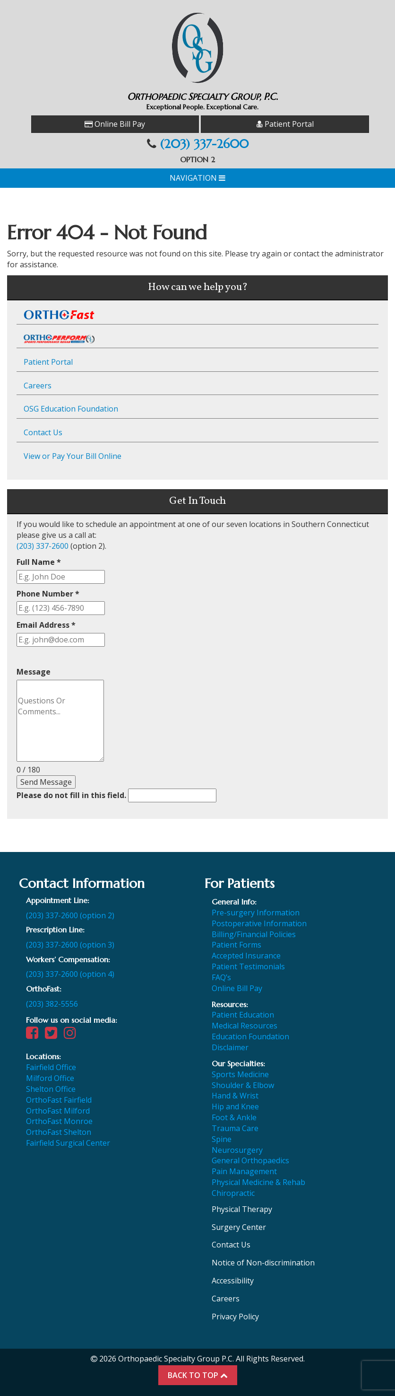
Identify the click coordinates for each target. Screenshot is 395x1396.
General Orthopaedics (250, 1160)
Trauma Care (235, 1128)
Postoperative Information (259, 923)
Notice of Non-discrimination (263, 1262)
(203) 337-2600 (204, 144)
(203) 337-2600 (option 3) (70, 944)
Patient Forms (236, 944)
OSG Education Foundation (71, 409)
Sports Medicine (240, 1074)
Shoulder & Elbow (243, 1085)
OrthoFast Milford (58, 1111)
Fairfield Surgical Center (68, 1143)
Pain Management (244, 1171)
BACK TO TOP (198, 1375)
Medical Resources (244, 1025)
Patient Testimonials (248, 966)
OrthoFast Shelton (58, 1132)
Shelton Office (51, 1089)
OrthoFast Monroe (59, 1121)
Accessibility (233, 1280)
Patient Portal (285, 124)
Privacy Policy (235, 1316)
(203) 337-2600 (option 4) (70, 974)
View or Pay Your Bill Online (72, 456)
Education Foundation (250, 1036)
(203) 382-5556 (52, 1004)
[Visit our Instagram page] (72, 1035)
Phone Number (48, 593)
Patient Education (243, 1015)
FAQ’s (221, 977)
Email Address (46, 625)
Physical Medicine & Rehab (258, 1182)
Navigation (197, 178)
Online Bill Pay (115, 124)
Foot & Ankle (234, 1117)
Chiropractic (233, 1193)
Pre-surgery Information (256, 912)
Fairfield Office (51, 1067)
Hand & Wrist (235, 1095)
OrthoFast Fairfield (59, 1100)
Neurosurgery (237, 1150)
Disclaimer (230, 1047)
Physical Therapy (242, 1209)
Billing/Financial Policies (254, 934)
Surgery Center (239, 1227)
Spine (222, 1139)
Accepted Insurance (246, 955)
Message (34, 672)
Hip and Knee (235, 1106)
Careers (38, 385)
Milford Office (50, 1078)
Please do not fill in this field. (116, 795)
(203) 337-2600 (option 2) (70, 915)
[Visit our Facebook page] (34, 1035)
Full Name (39, 562)
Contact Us (43, 432)
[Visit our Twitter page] (53, 1035)
